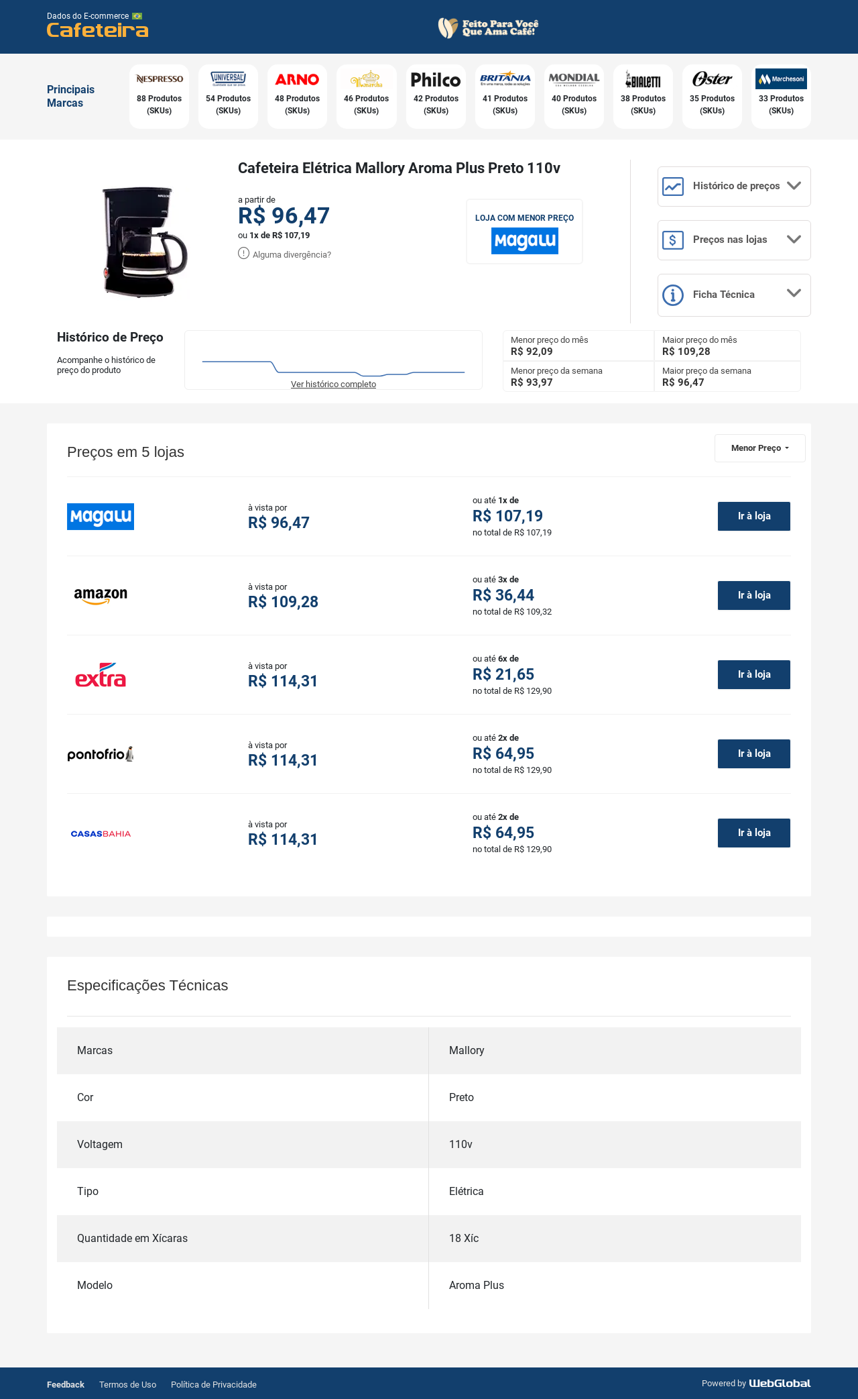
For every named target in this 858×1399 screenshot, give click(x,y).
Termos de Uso (127, 1385)
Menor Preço (757, 448)
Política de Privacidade (214, 1385)
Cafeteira (98, 29)
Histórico (732, 186)
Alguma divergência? (284, 255)
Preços (732, 240)
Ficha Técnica (732, 295)
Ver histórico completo (333, 384)
